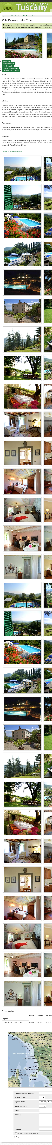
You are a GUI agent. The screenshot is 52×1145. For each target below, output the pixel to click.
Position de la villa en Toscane (12, 152)
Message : (18, 1115)
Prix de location (8, 66)
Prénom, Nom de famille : (24, 1093)
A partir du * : (20, 1102)
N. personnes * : (21, 1097)
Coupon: (18, 1129)
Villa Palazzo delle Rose (30, 16)
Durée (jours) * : (21, 1106)
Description (7, 61)
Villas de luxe (18, 16)
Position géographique (10, 68)
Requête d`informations (11, 70)
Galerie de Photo (9, 64)
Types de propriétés (8, 16)
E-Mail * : (18, 1111)
